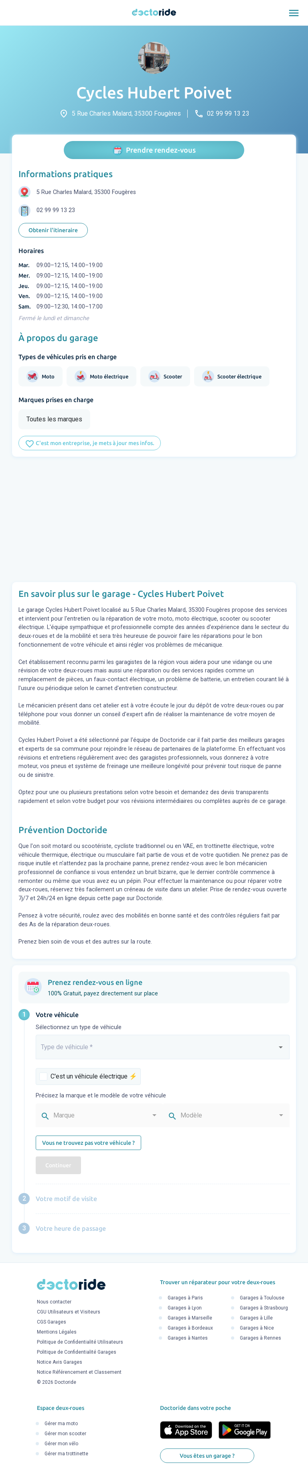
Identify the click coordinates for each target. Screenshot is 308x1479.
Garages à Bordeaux (190, 1328)
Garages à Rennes (260, 1338)
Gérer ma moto (61, 1424)
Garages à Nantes (188, 1338)
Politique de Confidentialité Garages (76, 1352)
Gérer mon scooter (65, 1434)
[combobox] (162, 1050)
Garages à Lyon (185, 1308)
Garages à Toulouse (262, 1298)
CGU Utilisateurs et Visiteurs (68, 1312)
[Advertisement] (154, 519)
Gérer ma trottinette (66, 1454)
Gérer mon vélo (61, 1444)
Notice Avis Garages (59, 1362)
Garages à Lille (256, 1318)
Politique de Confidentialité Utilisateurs (80, 1342)
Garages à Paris (185, 1298)
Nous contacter (54, 1302)
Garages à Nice (257, 1328)
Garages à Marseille (190, 1318)
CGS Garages (51, 1322)
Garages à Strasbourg (264, 1308)
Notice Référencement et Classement (79, 1372)
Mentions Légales (57, 1332)
